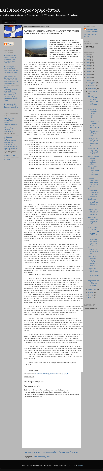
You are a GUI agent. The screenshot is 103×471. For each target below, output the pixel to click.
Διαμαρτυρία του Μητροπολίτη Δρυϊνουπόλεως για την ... (93, 282)
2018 (88, 63)
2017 (88, 66)
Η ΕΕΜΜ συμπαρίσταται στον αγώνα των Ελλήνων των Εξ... (93, 182)
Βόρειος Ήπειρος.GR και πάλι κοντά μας (93, 250)
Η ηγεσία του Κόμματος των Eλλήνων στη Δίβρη (93, 132)
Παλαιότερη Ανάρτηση (69, 452)
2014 (88, 74)
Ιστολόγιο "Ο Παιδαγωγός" (9, 119)
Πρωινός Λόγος (9, 155)
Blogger (80, 465)
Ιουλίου (90, 292)
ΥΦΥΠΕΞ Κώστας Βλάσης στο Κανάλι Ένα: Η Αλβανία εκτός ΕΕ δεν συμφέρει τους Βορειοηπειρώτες (11, 79)
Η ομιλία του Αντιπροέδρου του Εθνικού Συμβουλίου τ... (93, 221)
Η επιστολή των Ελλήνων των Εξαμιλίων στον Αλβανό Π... (93, 141)
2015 (88, 71)
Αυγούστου (92, 289)
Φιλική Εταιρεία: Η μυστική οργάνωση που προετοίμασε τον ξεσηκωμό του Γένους (11, 69)
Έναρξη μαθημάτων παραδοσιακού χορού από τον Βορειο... (93, 192)
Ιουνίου (90, 295)
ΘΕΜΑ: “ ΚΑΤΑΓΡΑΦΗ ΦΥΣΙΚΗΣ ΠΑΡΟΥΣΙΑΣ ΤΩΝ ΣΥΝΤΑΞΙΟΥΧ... (93, 101)
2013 (88, 77)
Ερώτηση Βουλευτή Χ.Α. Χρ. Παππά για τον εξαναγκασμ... (93, 123)
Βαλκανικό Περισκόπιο (8, 138)
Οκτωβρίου (92, 89)
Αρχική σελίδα (9, 22)
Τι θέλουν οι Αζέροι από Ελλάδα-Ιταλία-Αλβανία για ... (93, 113)
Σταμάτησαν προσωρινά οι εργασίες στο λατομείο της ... (93, 202)
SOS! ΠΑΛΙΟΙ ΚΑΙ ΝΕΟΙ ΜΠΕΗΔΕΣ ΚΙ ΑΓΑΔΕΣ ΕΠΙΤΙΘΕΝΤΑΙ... (93, 232)
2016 (88, 68)
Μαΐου (90, 298)
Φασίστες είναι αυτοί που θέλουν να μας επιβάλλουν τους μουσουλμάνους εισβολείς (10, 59)
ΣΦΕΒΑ (7, 159)
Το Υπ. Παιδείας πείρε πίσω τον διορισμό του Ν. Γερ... (93, 151)
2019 (88, 60)
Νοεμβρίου (92, 86)
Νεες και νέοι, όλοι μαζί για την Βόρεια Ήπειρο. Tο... (93, 211)
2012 (88, 80)
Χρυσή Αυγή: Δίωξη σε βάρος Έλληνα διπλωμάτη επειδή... (92, 260)
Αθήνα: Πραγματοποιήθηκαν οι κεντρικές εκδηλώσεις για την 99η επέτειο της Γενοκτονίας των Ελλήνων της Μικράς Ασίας (11, 94)
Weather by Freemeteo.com (91, 308)
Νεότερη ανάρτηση (32, 452)
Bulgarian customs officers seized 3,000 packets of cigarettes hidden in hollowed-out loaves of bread (10, 145)
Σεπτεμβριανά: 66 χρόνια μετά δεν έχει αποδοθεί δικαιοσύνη (11, 105)
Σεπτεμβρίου (92, 91)
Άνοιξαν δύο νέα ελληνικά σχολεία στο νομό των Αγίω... (93, 160)
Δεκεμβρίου (92, 83)
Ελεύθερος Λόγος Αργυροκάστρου (30, 10)
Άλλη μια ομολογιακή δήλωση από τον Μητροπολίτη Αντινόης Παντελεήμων (10, 126)
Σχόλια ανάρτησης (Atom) (41, 457)
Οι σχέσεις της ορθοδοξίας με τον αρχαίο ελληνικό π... (93, 242)
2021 (88, 57)
